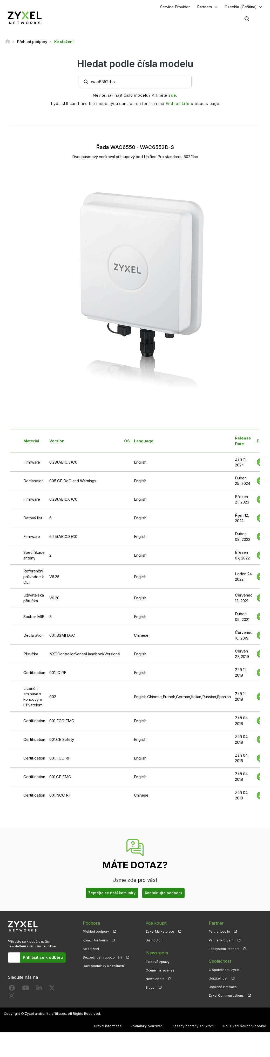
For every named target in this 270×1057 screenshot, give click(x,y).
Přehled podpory (96, 932)
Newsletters (155, 979)
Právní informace (108, 1026)
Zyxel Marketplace (160, 932)
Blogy (150, 987)
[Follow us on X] (52, 989)
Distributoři (154, 940)
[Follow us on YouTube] (25, 989)
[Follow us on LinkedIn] (39, 989)
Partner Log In (219, 932)
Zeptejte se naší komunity (112, 893)
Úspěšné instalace (223, 987)
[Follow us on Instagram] (11, 997)
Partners (204, 6)
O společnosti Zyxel (224, 970)
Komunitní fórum (95, 940)
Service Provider (175, 6)
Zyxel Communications (226, 996)
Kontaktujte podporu (163, 893)
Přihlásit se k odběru (43, 957)
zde (172, 95)
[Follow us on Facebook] (12, 989)
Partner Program (221, 940)
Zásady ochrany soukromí (193, 1026)
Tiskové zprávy (158, 961)
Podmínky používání (147, 1026)
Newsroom (156, 952)
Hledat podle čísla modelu (135, 64)
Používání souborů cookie (244, 1026)
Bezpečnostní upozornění (102, 958)
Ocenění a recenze (160, 970)
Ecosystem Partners (224, 949)
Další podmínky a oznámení (104, 966)
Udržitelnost (218, 979)
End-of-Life (178, 103)
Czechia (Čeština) (241, 6)
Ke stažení (91, 949)
